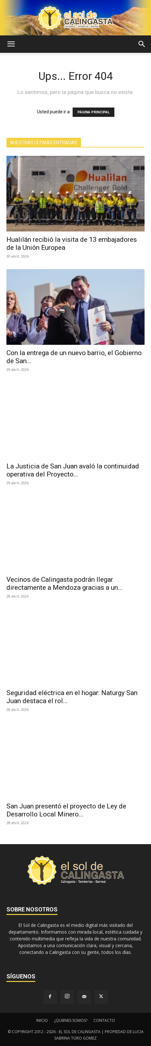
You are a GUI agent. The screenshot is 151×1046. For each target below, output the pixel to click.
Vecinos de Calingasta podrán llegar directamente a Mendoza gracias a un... (64, 583)
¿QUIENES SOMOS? (70, 1020)
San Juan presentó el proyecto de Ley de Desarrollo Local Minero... (66, 810)
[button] (11, 44)
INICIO (42, 1020)
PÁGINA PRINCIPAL (93, 112)
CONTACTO (104, 1020)
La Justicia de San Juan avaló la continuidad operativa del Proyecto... (72, 470)
